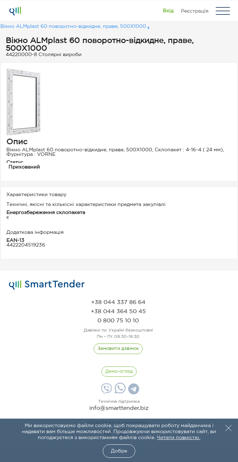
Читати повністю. (178, 438)
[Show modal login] (168, 11)
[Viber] (105, 391)
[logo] (47, 285)
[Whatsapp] (119, 392)
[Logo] (15, 11)
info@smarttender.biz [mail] (119, 408)
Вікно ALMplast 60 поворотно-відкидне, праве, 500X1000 (73, 26)
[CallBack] (118, 349)
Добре (119, 451)
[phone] (118, 302)
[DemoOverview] (119, 371)
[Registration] (194, 11)
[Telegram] (132, 391)
